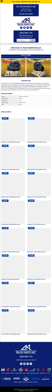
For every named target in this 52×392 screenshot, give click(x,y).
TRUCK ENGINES (12, 50)
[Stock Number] (23, 40)
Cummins (7, 373)
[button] (2, 68)
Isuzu (24, 373)
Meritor (36, 382)
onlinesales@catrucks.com (26, 35)
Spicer (20, 382)
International (18, 373)
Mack (28, 373)
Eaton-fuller (29, 382)
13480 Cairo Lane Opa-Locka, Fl (26, 360)
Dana (24, 382)
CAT (3, 373)
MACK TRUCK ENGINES (22, 50)
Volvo (48, 373)
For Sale (10, 142)
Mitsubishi (43, 373)
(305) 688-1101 (26, 33)
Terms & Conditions (29, 390)
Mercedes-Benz (34, 373)
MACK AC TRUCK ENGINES (34, 50)
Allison (16, 382)
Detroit (12, 373)
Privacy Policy (21, 390)
